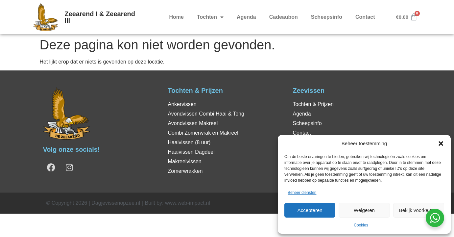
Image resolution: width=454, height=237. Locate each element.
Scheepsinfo (326, 17)
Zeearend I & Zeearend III (100, 17)
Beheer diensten (302, 192)
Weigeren (364, 210)
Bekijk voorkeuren (418, 210)
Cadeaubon (283, 17)
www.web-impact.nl (187, 203)
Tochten (210, 17)
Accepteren (310, 210)
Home (176, 17)
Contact (365, 17)
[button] (441, 143)
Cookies (361, 225)
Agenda (246, 17)
